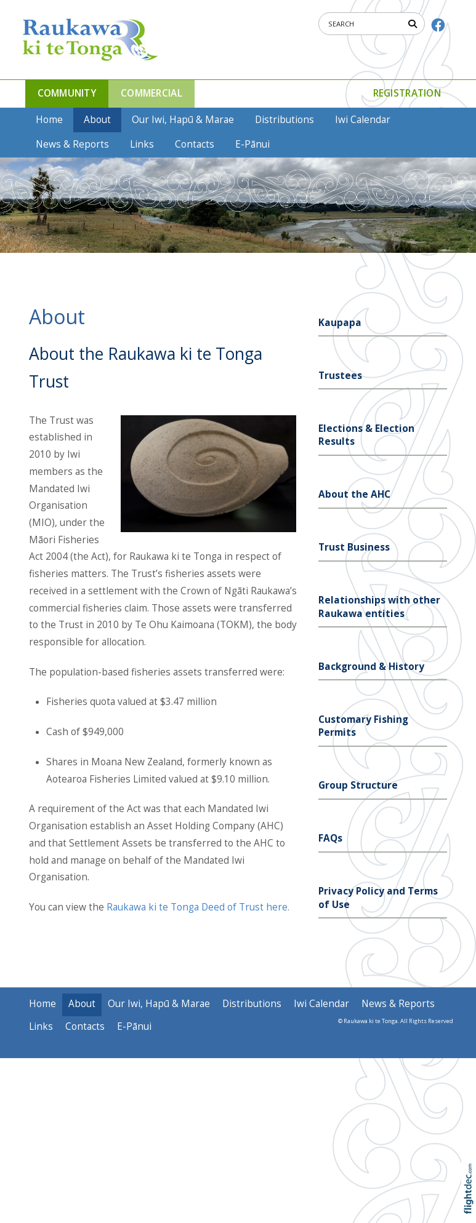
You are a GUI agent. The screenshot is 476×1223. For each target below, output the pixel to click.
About (97, 119)
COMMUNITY (67, 93)
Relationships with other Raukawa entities (379, 607)
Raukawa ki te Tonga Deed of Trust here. (198, 907)
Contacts (194, 144)
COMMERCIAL (151, 93)
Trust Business (354, 547)
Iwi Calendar (362, 119)
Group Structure (358, 785)
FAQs (330, 838)
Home (49, 119)
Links (142, 144)
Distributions (284, 119)
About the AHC (354, 494)
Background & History (371, 666)
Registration (407, 93)
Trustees (340, 375)
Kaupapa (339, 322)
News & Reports (72, 144)
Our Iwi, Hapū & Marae (183, 119)
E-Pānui (252, 144)
